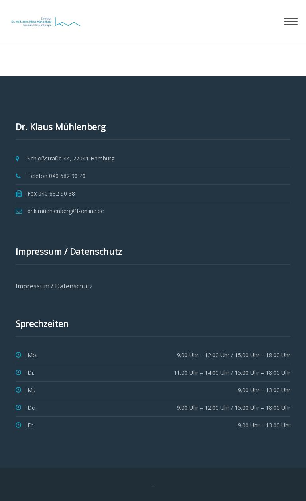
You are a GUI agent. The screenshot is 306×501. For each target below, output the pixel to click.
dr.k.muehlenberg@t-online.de (65, 211)
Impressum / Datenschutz (54, 286)
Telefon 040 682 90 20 (56, 176)
